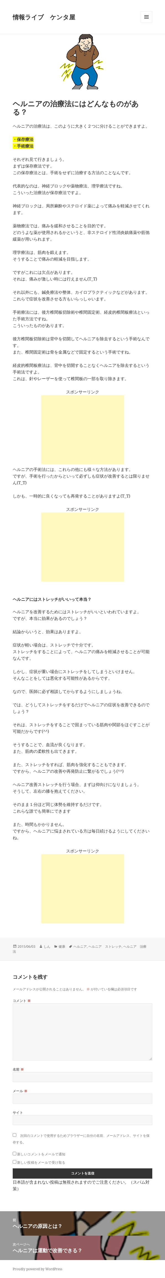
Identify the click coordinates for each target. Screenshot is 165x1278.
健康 (62, 946)
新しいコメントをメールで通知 (41, 1154)
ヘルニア (80, 946)
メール (20, 1091)
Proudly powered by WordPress (37, 1269)
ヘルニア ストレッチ (105, 946)
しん (47, 946)
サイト (18, 1112)
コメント (22, 1000)
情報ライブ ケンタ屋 (44, 17)
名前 (18, 1069)
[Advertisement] (82, 429)
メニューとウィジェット (146, 22)
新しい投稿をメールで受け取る (41, 1162)
